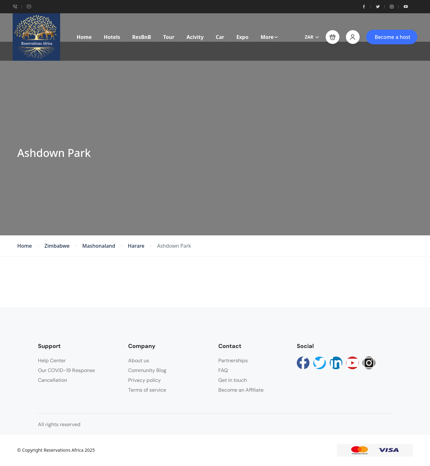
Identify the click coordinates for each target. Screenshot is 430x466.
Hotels (112, 37)
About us (138, 360)
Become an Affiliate (241, 390)
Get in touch (232, 380)
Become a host (392, 37)
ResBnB (141, 37)
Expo (242, 37)
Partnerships (233, 360)
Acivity (194, 37)
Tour (169, 37)
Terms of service (147, 390)
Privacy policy (144, 380)
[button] (333, 37)
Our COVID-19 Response (66, 370)
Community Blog (147, 370)
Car (220, 37)
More (269, 37)
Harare (136, 246)
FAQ (223, 370)
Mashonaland (98, 246)
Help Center (52, 360)
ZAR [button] (312, 37)
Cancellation (52, 380)
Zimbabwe (57, 246)
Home (84, 37)
